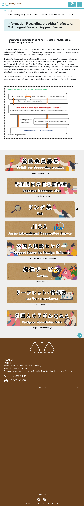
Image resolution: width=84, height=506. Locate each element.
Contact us (43, 387)
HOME (9, 11)
